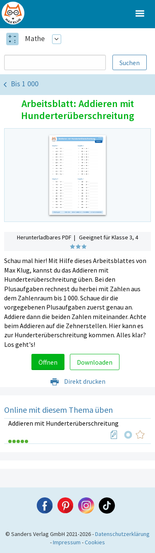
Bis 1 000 (24, 83)
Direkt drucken (77, 381)
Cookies (95, 542)
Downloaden (94, 362)
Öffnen (47, 362)
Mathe (35, 38)
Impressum (67, 542)
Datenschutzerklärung (122, 534)
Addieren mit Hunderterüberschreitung (63, 423)
